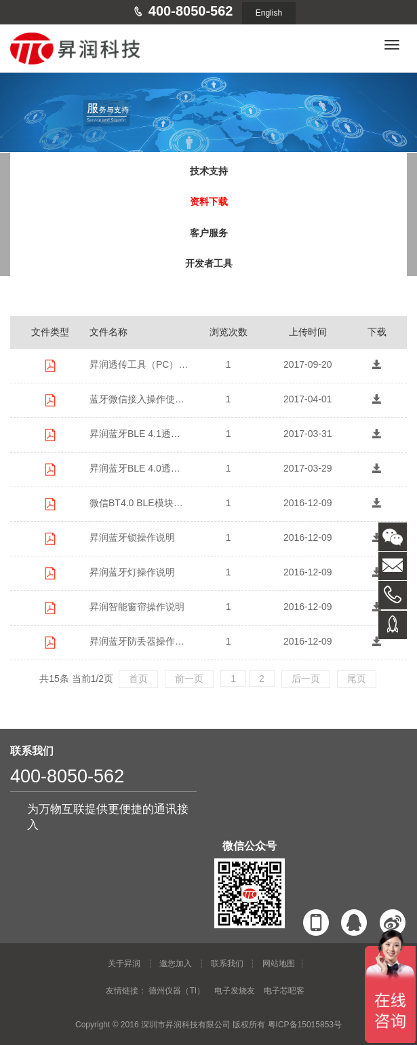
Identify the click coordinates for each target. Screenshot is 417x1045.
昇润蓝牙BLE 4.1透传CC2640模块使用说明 (139, 433)
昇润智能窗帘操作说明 (137, 606)
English (269, 13)
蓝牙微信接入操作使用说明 (139, 399)
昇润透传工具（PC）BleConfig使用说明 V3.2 (139, 364)
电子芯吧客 (284, 990)
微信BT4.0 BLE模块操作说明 (139, 502)
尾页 (356, 678)
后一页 (306, 678)
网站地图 (278, 963)
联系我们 (227, 963)
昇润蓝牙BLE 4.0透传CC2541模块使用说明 (139, 468)
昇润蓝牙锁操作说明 (132, 537)
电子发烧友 (234, 990)
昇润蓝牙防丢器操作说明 (139, 641)
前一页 (189, 678)
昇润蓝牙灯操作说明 (132, 572)
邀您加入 (175, 963)
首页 (138, 678)
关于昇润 (124, 963)
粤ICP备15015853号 (305, 1024)
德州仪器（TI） (176, 990)
